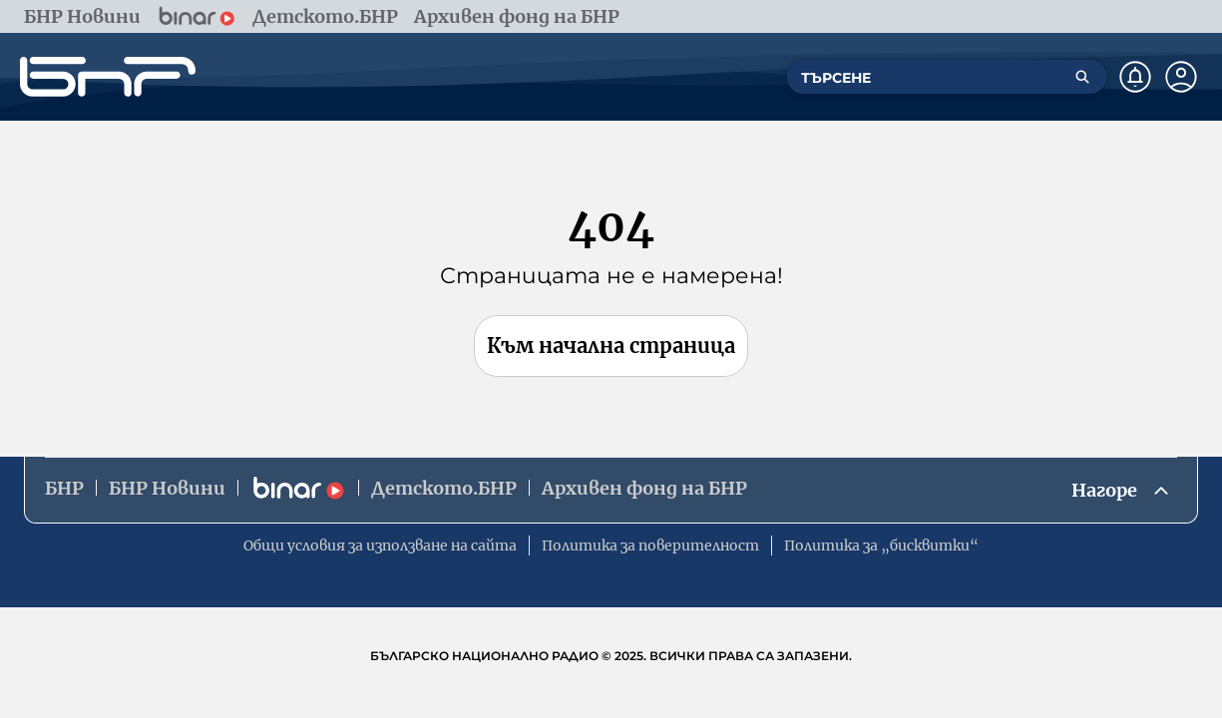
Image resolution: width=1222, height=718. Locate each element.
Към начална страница (611, 345)
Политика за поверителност (650, 545)
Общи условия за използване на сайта (380, 545)
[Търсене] (1082, 77)
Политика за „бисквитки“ (881, 545)
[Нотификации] (1135, 77)
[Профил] (1181, 77)
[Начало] (108, 77)
